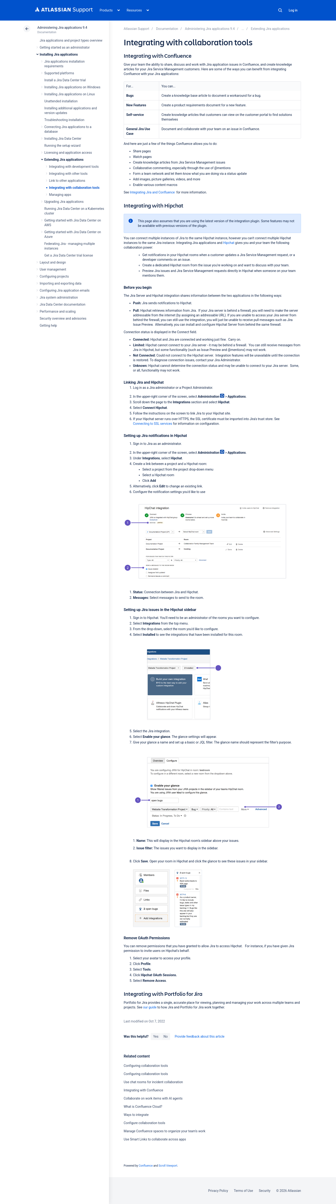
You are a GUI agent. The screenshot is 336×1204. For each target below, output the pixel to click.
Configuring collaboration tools (146, 1066)
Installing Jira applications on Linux (69, 94)
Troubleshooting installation (64, 120)
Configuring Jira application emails (65, 290)
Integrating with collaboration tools (74, 187)
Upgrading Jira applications (64, 202)
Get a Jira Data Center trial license (68, 255)
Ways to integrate (136, 1115)
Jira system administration (59, 297)
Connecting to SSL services (152, 423)
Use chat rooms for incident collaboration (153, 1082)
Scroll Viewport (168, 1165)
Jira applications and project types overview (71, 40)
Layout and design (53, 262)
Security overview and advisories (63, 318)
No (166, 1036)
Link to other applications (67, 180)
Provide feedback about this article (199, 1036)
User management (53, 269)
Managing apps (60, 194)
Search (280, 10)
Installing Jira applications (59, 54)
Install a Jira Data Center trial (65, 80)
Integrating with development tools (74, 166)
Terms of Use (243, 1191)
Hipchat (228, 243)
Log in (293, 10)
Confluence (146, 1165)
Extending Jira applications (64, 159)
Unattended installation (61, 101)
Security (264, 1191)
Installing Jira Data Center (62, 138)
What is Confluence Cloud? (143, 1106)
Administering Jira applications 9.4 (62, 27)
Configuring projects (54, 276)
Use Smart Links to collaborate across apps (155, 1139)
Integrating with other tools (68, 173)
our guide (150, 1007)
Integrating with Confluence (143, 1090)
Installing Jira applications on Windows (72, 87)
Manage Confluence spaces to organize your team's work (164, 1131)
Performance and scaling (58, 311)
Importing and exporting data (60, 283)
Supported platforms (59, 73)
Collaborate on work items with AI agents (153, 1098)
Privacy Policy (218, 1191)
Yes (155, 1036)
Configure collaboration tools (144, 1123)
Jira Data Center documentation (62, 304)
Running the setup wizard (62, 145)
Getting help (48, 325)
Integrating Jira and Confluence (152, 192)
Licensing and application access (68, 152)
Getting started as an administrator (65, 47)
